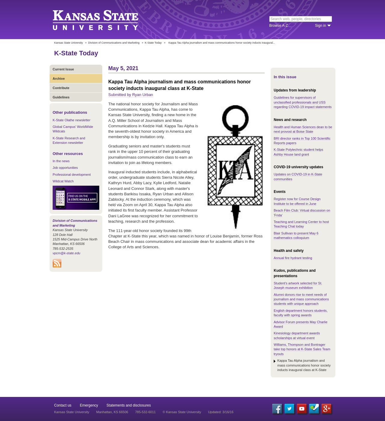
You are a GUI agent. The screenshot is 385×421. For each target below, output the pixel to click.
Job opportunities (65, 167)
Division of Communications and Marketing (114, 42)
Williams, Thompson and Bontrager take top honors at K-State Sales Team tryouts (302, 349)
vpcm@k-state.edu (66, 253)
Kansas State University (103, 19)
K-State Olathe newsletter (71, 120)
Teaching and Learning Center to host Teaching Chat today (301, 224)
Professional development (72, 174)
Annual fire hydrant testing (293, 258)
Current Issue (63, 69)
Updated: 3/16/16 (220, 412)
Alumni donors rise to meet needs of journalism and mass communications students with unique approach (301, 299)
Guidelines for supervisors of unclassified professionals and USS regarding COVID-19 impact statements (303, 102)
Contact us (62, 405)
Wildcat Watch (63, 181)
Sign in (320, 25)
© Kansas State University (182, 412)
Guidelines (61, 97)
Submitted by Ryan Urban (130, 94)
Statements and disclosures (128, 405)
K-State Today (153, 42)
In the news (61, 161)
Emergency (89, 405)
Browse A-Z (278, 25)
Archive (59, 78)
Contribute (61, 88)
